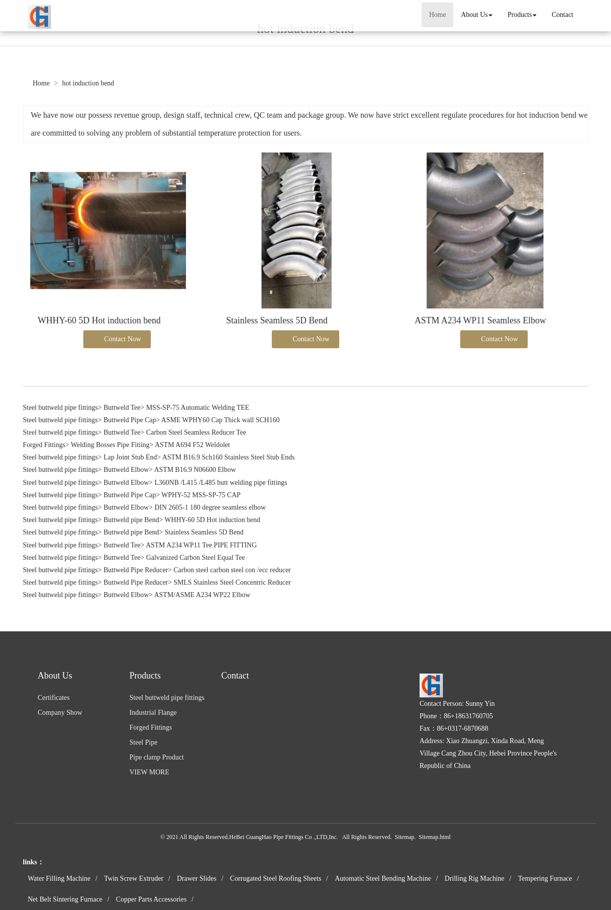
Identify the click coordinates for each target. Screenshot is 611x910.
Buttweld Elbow (126, 469)
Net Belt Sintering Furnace (65, 899)
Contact (562, 14)
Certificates (54, 697)
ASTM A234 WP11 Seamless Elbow (480, 320)
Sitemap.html (434, 837)
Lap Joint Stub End (130, 457)
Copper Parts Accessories (151, 899)
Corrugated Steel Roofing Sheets (275, 878)
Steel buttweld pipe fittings (60, 407)
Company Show (60, 712)
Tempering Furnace (545, 878)
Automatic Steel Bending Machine (383, 878)
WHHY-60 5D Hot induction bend (99, 320)
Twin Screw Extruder (134, 878)
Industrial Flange (153, 712)
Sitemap (404, 837)
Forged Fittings (44, 445)
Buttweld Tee (122, 407)
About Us (476, 14)
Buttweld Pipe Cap (130, 420)
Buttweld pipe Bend (131, 520)
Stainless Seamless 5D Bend (277, 320)
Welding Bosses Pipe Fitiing (110, 445)
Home (437, 14)
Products (522, 14)
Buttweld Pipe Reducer (136, 570)
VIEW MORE (149, 772)
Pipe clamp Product (156, 757)
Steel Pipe (143, 742)
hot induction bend (88, 83)
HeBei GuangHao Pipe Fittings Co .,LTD (278, 837)
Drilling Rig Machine (475, 878)
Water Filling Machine (59, 878)
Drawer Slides (197, 878)
